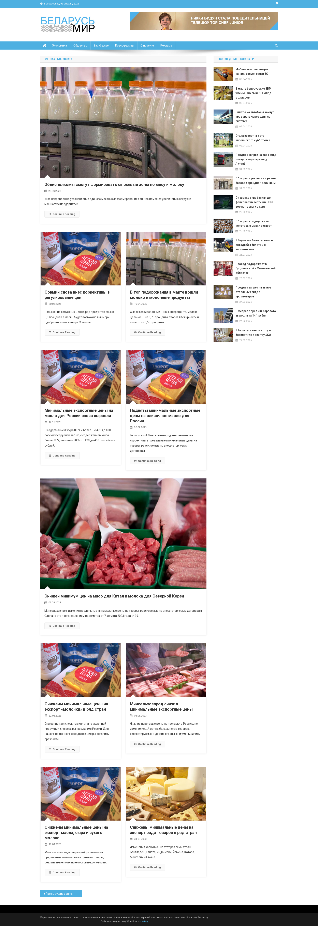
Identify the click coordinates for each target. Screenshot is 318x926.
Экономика (59, 45)
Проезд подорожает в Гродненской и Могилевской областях (255, 268)
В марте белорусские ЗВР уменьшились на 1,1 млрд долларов (253, 93)
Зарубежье (101, 45)
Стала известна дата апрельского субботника (252, 138)
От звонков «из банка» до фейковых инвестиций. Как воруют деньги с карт (254, 202)
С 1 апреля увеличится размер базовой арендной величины (256, 180)
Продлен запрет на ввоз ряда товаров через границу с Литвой (255, 159)
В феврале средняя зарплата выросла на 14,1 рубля (255, 313)
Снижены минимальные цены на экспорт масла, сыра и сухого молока (76, 832)
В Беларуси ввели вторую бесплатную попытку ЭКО (253, 332)
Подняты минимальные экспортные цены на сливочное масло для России (165, 415)
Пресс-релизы (124, 45)
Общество (80, 45)
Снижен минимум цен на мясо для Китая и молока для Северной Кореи (114, 596)
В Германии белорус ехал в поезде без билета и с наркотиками (254, 245)
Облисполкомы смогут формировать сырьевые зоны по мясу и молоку (114, 184)
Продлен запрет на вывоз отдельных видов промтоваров (253, 292)
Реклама (166, 45)
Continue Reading (62, 214)
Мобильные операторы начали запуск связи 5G (251, 71)
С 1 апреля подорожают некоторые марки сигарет (253, 223)
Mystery (143, 921)
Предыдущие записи (59, 893)
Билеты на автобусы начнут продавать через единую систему (254, 117)
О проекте (147, 45)
